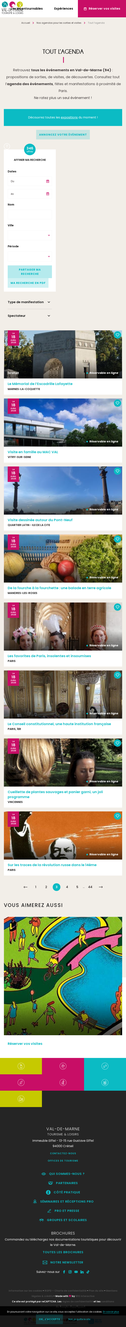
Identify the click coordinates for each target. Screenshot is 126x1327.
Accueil (25, 22)
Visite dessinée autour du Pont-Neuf (40, 520)
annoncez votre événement (63, 135)
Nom (11, 204)
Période (13, 246)
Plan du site (96, 1290)
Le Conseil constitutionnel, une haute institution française (59, 723)
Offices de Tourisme (63, 1160)
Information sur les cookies (25, 1290)
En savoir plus (111, 1311)
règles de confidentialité (77, 1301)
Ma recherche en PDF (28, 283)
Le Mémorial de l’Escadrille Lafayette (40, 383)
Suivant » (100, 887)
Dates (12, 171)
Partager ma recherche (30, 272)
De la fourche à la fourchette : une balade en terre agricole (59, 587)
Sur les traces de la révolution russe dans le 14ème (52, 864)
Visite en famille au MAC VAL (33, 452)
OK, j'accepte (49, 1319)
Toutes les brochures (63, 1252)
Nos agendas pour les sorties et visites (59, 22)
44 (90, 887)
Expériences (63, 8)
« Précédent (25, 887)
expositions (69, 117)
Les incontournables (27, 8)
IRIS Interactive (84, 1296)
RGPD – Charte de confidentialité (65, 1290)
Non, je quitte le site (79, 1319)
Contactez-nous (63, 1153)
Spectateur (17, 316)
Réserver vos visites (25, 1043)
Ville (11, 225)
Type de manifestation (26, 302)
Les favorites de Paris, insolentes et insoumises (49, 655)
